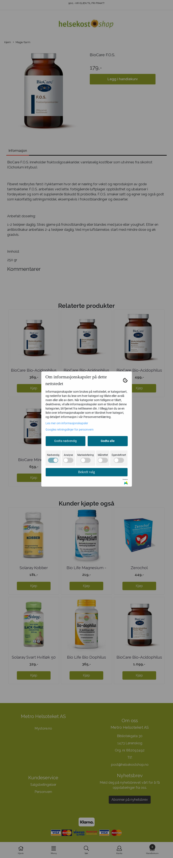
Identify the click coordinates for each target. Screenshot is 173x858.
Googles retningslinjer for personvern (70, 429)
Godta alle (108, 441)
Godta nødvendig (65, 441)
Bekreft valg (86, 472)
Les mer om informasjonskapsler (67, 423)
